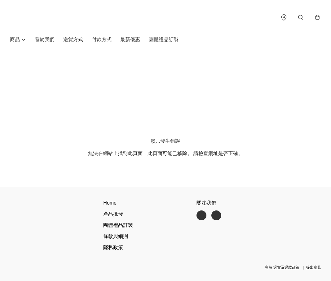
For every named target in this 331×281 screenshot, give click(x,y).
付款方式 (102, 39)
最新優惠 (130, 39)
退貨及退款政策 (286, 267)
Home (110, 202)
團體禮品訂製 (164, 39)
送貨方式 (73, 39)
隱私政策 (113, 247)
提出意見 (313, 267)
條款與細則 (115, 236)
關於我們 (45, 39)
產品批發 (113, 214)
